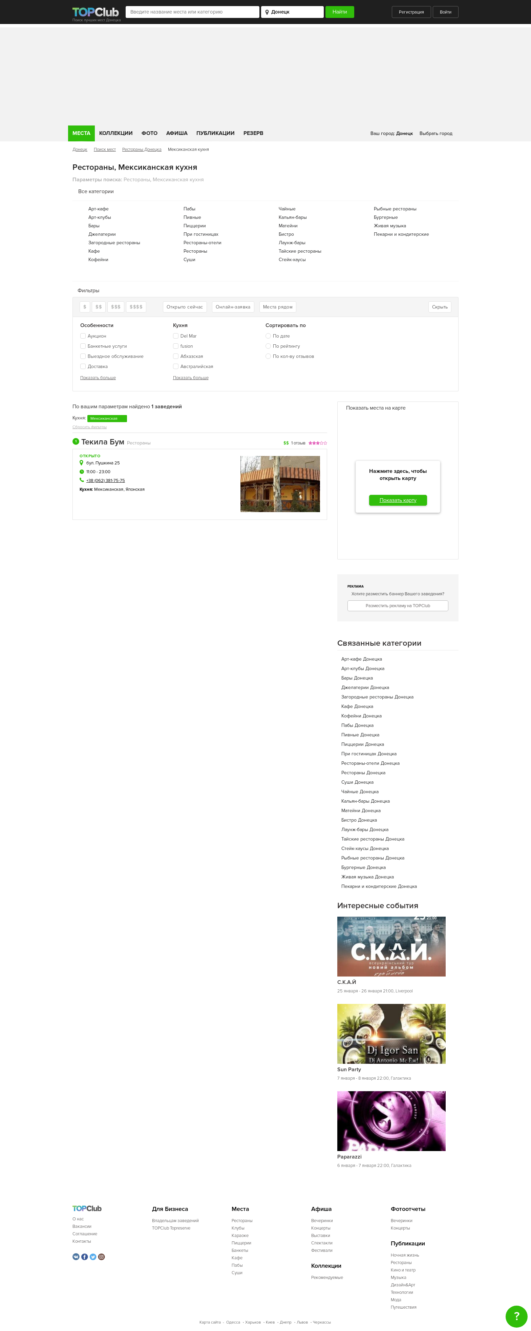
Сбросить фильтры (89, 427)
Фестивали (322, 1250)
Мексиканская (109, 489)
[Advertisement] (265, 74)
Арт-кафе (98, 209)
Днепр (286, 1322)
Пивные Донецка (360, 735)
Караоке (240, 1235)
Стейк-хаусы (292, 259)
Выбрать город (436, 133)
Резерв (253, 133)
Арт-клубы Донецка (362, 668)
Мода (396, 1300)
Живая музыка (390, 226)
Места (81, 133)
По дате (281, 336)
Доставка (94, 366)
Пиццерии (195, 226)
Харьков (253, 1322)
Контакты (81, 1241)
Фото (149, 133)
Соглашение (84, 1234)
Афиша (177, 133)
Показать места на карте (376, 408)
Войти (445, 12)
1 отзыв (298, 443)
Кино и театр (403, 1270)
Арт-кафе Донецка (361, 659)
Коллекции (116, 133)
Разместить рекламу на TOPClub (398, 606)
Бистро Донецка (359, 820)
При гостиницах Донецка (369, 754)
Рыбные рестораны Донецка (372, 858)
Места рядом (278, 307)
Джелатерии (102, 234)
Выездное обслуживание (112, 356)
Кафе (94, 251)
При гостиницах (201, 234)
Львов (302, 1322)
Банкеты (240, 1250)
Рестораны (195, 251)
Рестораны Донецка (142, 149)
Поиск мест (105, 149)
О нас (78, 1219)
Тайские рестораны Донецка (372, 839)
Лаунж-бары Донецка (364, 829)
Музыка (398, 1277)
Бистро (286, 234)
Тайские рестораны (300, 251)
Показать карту (398, 500)
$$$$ (136, 307)
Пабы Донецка (357, 725)
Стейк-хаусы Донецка (365, 848)
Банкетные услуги (103, 346)
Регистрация (411, 12)
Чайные (287, 209)
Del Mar (184, 336)
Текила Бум (98, 442)
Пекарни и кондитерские (401, 234)
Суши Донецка (357, 782)
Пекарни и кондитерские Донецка (379, 886)
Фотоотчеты (408, 1209)
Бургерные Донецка (363, 867)
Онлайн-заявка (233, 307)
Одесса (233, 1322)
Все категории (96, 191)
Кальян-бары (293, 217)
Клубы (238, 1228)
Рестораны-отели (202, 243)
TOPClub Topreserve (171, 1228)
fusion (183, 346)
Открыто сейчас (185, 307)
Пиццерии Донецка (362, 744)
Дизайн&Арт (403, 1285)
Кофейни (98, 259)
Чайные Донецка (360, 792)
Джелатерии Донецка (365, 687)
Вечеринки (322, 1220)
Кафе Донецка (357, 706)
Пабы (189, 209)
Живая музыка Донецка (367, 877)
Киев (270, 1322)
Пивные (192, 217)
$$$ (116, 307)
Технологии (402, 1292)
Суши (189, 259)
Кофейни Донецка (361, 716)
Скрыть (440, 307)
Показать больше (98, 378)
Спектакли (322, 1243)
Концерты (321, 1228)
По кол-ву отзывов (293, 356)
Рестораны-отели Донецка (370, 763)
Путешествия (404, 1307)
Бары (94, 226)
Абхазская (188, 356)
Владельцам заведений (175, 1220)
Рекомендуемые (327, 1277)
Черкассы (322, 1322)
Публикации (215, 133)
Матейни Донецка (361, 810)
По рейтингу (286, 346)
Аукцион (93, 336)
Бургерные (386, 217)
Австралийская (193, 366)
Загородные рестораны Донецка (377, 697)
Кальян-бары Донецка (365, 801)
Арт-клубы (99, 217)
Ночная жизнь (405, 1255)
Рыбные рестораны (395, 209)
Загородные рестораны (114, 243)
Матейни (288, 226)
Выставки (320, 1235)
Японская (135, 489)
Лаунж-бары (292, 243)
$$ (98, 307)
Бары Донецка (357, 678)
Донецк (79, 149)
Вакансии (81, 1226)
